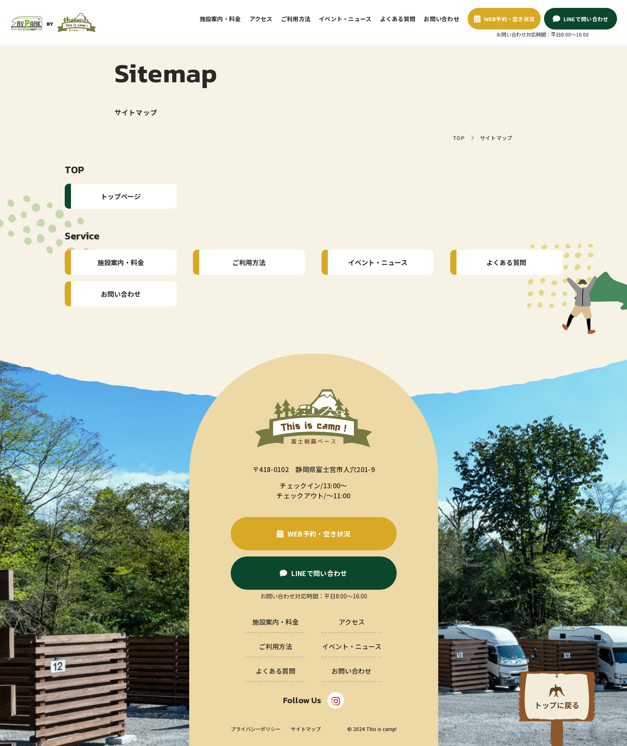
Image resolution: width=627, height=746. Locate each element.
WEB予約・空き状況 (509, 19)
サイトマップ (306, 728)
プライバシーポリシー (256, 728)
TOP (458, 138)
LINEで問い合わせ (586, 19)
